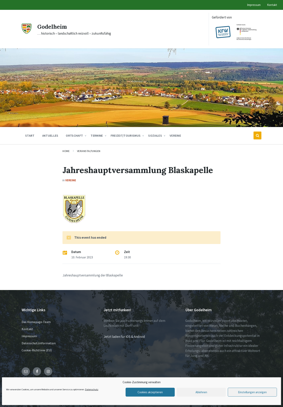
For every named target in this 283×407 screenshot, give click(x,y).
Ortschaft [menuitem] (74, 135)
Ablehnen (201, 392)
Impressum (29, 336)
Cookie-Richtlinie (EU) (37, 350)
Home (66, 151)
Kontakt (27, 329)
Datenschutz (91, 389)
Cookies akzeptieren (150, 392)
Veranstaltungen (88, 151)
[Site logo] (26, 32)
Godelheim (52, 26)
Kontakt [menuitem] (272, 5)
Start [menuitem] (30, 135)
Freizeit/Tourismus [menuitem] (126, 135)
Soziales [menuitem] (155, 135)
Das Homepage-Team (36, 322)
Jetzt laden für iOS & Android (124, 336)
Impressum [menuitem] (254, 5)
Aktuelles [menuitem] (50, 135)
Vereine (70, 180)
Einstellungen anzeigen (252, 392)
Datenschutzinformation (39, 343)
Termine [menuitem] (97, 135)
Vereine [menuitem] (175, 135)
